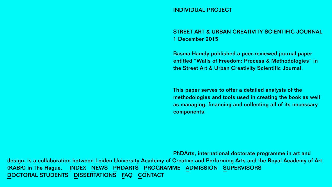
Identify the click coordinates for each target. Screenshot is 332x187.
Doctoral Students (37, 176)
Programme (162, 168)
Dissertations (95, 176)
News (99, 168)
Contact (151, 176)
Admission (202, 168)
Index (78, 168)
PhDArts (126, 168)
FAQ (127, 176)
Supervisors (242, 168)
